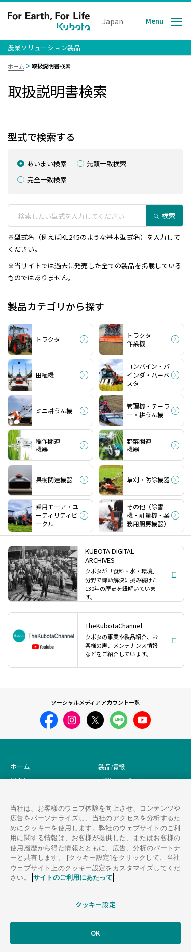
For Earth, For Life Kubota (49, 21)
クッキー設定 (95, 911)
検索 (168, 215)
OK (95, 940)
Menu (154, 21)
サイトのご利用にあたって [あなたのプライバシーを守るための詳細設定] (73, 884)
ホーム (16, 66)
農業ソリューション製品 (44, 47)
